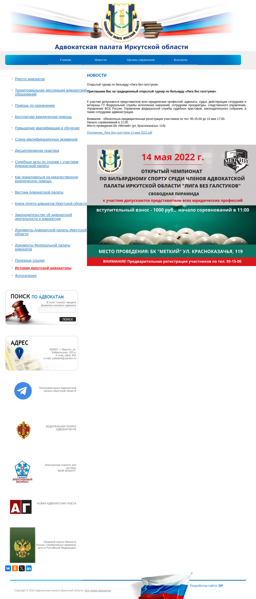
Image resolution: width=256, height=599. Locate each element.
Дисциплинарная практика (37, 151)
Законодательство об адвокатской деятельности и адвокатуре (43, 217)
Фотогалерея (26, 276)
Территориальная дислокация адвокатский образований (51, 92)
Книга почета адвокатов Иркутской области (51, 203)
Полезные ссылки (30, 260)
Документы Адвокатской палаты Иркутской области (50, 232)
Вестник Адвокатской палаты (39, 192)
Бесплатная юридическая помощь (43, 117)
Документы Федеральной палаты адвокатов (42, 247)
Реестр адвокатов (30, 79)
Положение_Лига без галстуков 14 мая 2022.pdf (119, 132)
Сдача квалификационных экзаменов (46, 139)
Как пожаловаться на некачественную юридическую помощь (46, 179)
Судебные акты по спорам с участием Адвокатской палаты (46, 164)
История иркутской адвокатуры (43, 268)
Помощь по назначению (35, 105)
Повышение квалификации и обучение (47, 128)
